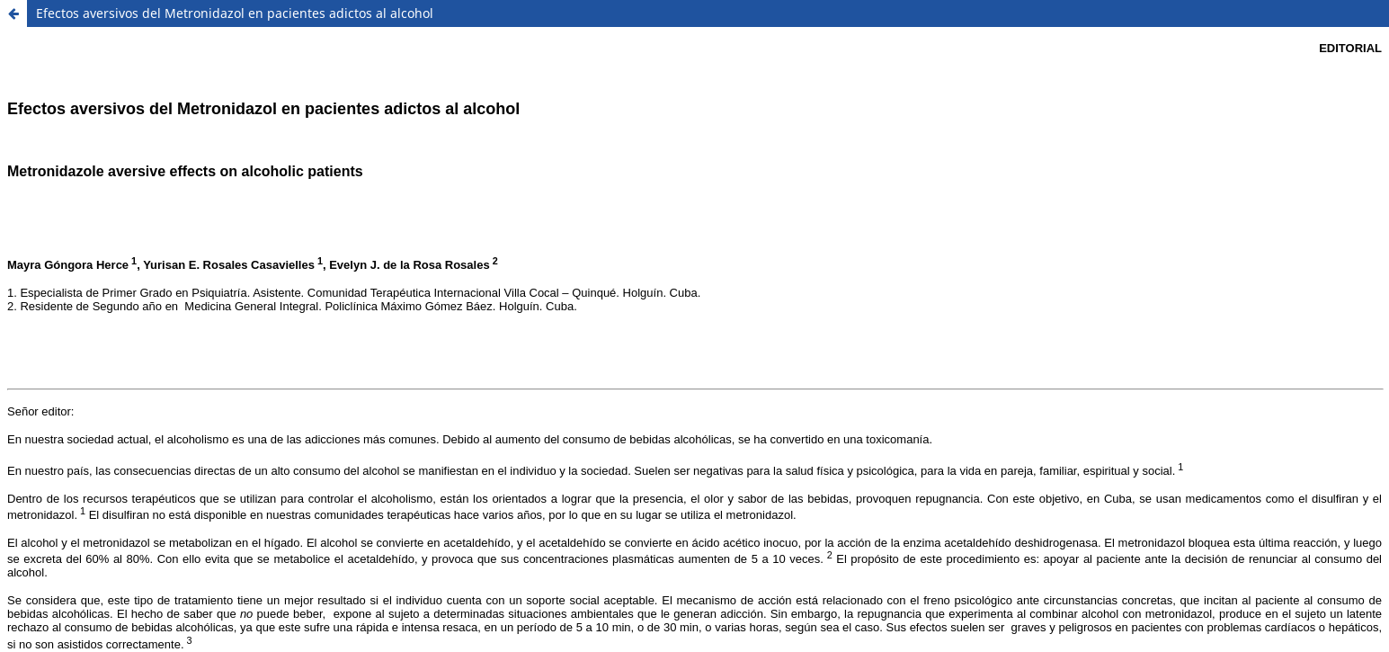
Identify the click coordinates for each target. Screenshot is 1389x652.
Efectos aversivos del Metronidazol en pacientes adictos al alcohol (234, 13)
